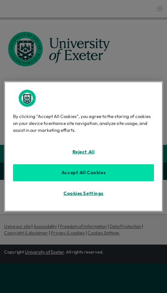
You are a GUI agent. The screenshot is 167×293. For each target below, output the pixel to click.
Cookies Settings (83, 193)
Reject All (84, 152)
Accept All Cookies (83, 172)
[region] (83, 146)
